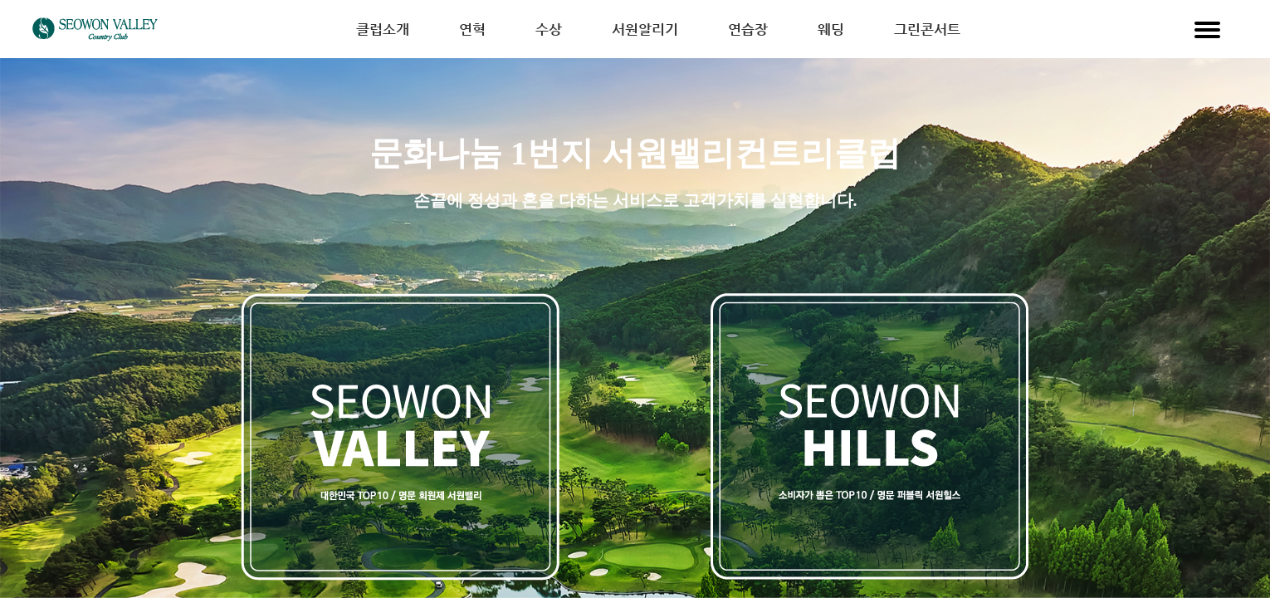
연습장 (748, 29)
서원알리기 (645, 29)
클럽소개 (382, 29)
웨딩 (831, 29)
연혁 (472, 29)
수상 (548, 29)
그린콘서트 (927, 29)
